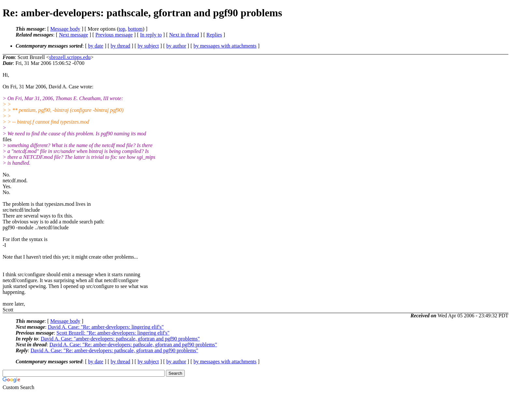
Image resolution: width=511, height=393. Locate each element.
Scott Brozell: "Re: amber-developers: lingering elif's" (112, 333)
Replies (214, 35)
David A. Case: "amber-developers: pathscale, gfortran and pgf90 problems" (120, 338)
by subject (148, 46)
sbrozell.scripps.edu (70, 57)
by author (176, 46)
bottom (135, 29)
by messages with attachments (225, 46)
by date (95, 46)
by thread (120, 46)
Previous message (114, 35)
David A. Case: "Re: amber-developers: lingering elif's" (106, 327)
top (122, 29)
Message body (65, 29)
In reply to (151, 35)
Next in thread (184, 35)
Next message (73, 35)
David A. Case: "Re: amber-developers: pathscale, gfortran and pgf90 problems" (133, 344)
